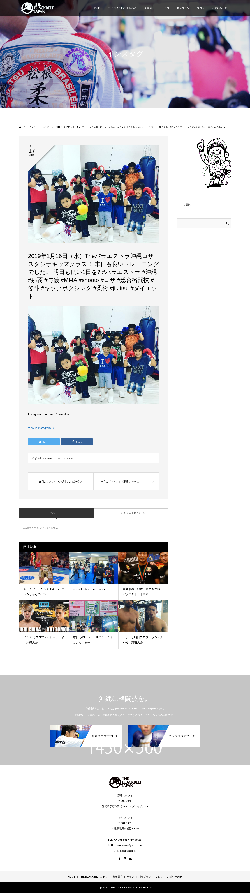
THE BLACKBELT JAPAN (122, 8)
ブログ (201, 8)
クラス (165, 8)
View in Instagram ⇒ (41, 428)
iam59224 (47, 458)
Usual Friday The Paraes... (90, 589)
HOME (97, 8)
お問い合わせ (219, 8)
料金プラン (183, 8)
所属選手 (149, 8)
